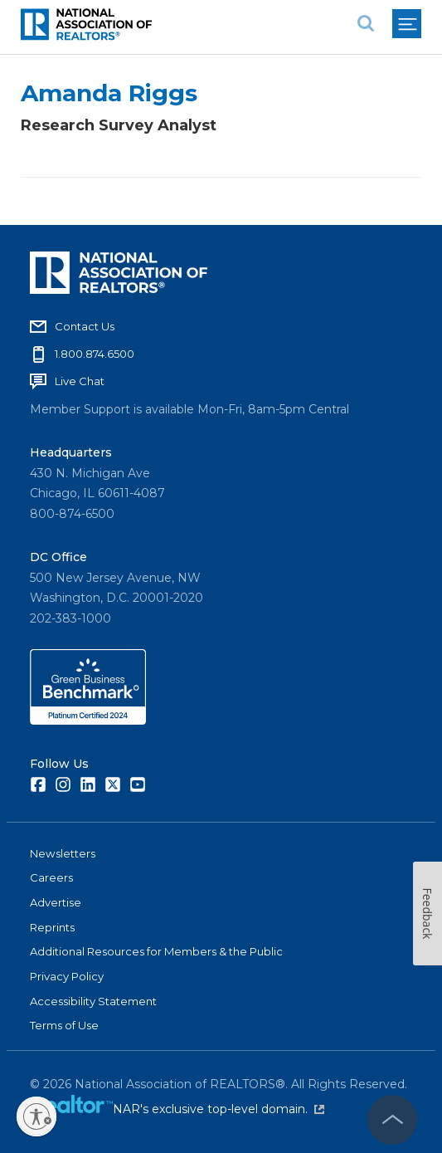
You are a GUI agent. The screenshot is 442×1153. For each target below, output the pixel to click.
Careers (51, 877)
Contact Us (84, 326)
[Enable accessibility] (36, 1116)
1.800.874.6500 (94, 353)
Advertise (55, 902)
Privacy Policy (67, 976)
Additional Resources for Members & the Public (156, 951)
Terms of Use (64, 1025)
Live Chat (79, 381)
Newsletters (62, 853)
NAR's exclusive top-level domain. (218, 1109)
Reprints (52, 927)
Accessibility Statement (93, 1001)
